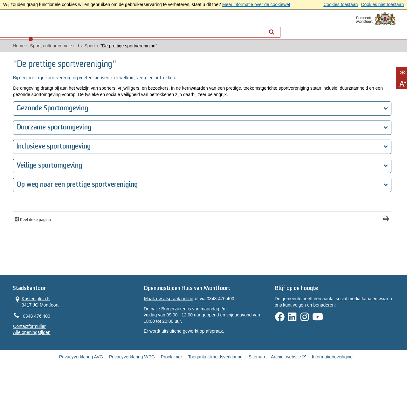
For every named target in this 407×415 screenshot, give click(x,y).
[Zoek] (258, 27)
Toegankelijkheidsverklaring (215, 393)
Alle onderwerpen (71, 27)
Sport (121, 51)
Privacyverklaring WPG (132, 393)
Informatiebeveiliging (332, 393)
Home (50, 51)
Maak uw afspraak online (178, 332)
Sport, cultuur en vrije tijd (86, 51)
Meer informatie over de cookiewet (256, 4)
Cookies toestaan (340, 4)
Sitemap (257, 393)
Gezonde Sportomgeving (87, 127)
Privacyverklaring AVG (81, 393)
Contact (112, 27)
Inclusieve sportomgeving (89, 165)
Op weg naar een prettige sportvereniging (112, 203)
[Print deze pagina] (235, 238)
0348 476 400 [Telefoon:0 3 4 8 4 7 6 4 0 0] (68, 341)
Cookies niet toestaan (382, 4)
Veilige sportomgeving (84, 184)
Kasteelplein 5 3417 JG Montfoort (67, 326)
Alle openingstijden (63, 358)
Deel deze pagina (70, 239)
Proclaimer (171, 393)
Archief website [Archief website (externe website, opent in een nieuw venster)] (286, 393)
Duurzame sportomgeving (89, 146)
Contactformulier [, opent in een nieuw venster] (61, 352)
